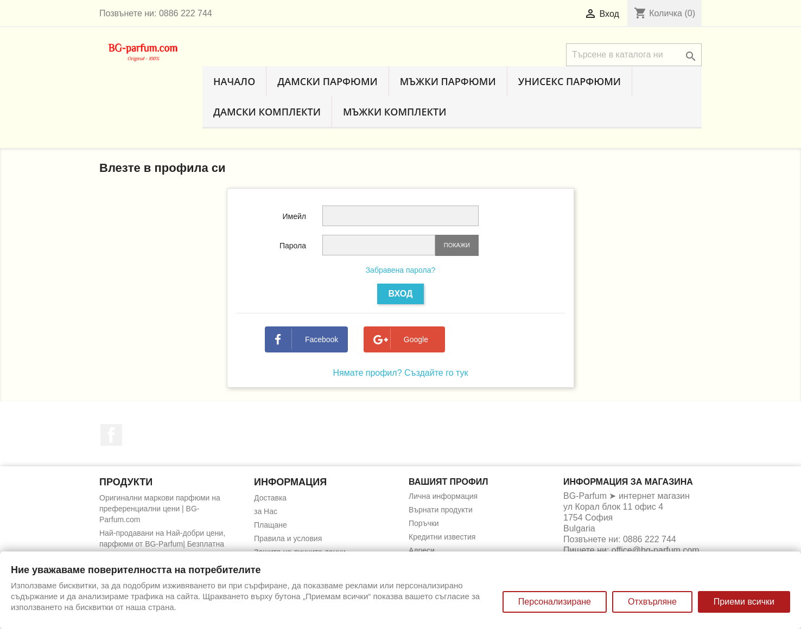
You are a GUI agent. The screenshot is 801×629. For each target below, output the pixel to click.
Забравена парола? (401, 270)
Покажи (457, 245)
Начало (234, 81)
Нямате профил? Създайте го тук (400, 372)
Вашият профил (448, 481)
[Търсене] (634, 54)
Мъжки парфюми (448, 81)
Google (400, 339)
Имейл (294, 216)
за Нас (265, 511)
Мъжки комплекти (394, 111)
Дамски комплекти (267, 111)
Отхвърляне (652, 601)
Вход (401, 293)
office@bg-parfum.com (656, 550)
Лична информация (443, 496)
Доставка (270, 497)
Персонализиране (554, 601)
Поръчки (424, 523)
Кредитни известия (442, 536)
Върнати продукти (441, 509)
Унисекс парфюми (569, 81)
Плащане (270, 525)
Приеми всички (744, 601)
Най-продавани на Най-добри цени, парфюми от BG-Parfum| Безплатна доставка (162, 544)
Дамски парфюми (327, 81)
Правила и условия (288, 538)
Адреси (422, 550)
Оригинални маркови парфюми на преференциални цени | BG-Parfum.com (159, 508)
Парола (292, 245)
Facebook (306, 339)
